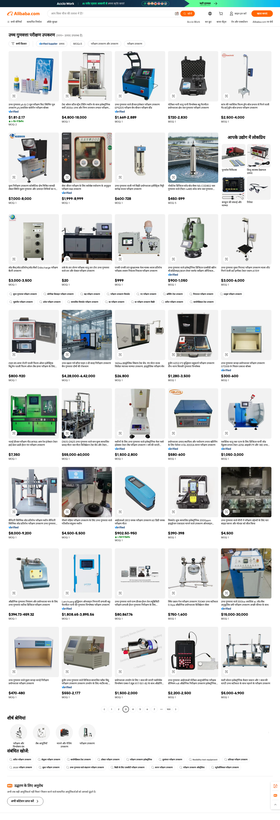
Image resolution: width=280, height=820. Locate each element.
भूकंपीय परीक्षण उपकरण (21, 302)
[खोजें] (187, 13)
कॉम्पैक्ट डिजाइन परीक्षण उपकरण (59, 294)
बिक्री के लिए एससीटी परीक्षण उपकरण (127, 767)
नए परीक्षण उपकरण (146, 294)
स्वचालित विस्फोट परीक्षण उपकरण (82, 302)
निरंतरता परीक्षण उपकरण (201, 294)
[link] (275, 786)
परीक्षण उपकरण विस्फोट (118, 294)
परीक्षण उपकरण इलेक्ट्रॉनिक (139, 759)
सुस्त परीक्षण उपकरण (49, 767)
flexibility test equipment (203, 759)
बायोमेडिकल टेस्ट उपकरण (202, 302)
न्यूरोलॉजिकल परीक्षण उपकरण (225, 767)
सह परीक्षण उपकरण (90, 294)
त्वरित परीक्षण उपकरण (172, 302)
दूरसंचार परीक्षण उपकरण (170, 759)
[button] (177, 13)
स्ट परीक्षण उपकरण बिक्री (143, 302)
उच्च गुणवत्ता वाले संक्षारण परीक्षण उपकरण (85, 767)
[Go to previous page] (104, 709)
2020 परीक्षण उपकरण (20, 767)
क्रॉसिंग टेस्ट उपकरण (173, 294)
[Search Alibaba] (111, 14)
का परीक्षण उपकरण (114, 302)
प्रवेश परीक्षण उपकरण (50, 302)
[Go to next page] (175, 709)
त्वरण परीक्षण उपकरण (162, 767)
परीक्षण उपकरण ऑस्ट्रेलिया (191, 767)
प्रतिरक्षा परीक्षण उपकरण (236, 759)
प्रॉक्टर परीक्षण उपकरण (108, 759)
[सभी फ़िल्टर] (19, 44)
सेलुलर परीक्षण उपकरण (49, 759)
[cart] (221, 14)
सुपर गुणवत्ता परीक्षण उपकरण (23, 294)
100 (169, 709)
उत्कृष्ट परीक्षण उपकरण (231, 294)
